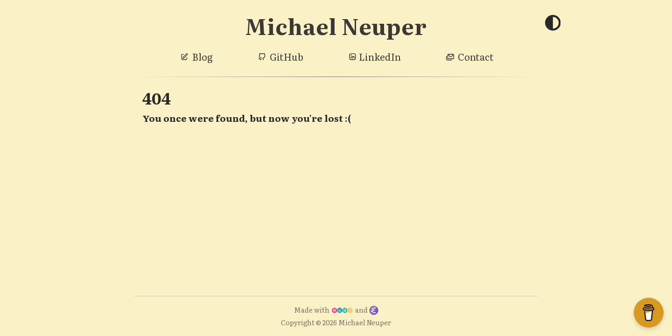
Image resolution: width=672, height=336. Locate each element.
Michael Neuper (336, 25)
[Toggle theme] (552, 23)
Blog (202, 56)
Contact (476, 56)
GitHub (286, 56)
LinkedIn (380, 56)
